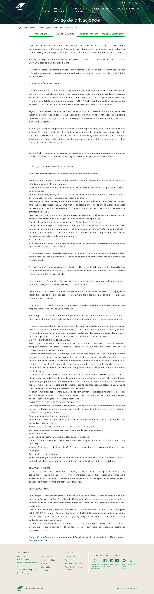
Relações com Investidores (27, 563)
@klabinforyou (95, 568)
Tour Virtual (45, 571)
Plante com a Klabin (48, 560)
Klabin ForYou (46, 557)
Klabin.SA (117, 564)
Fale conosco (70, 557)
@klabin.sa (95, 564)
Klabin (112, 564)
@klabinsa (131, 564)
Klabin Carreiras (23, 573)
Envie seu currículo (72, 560)
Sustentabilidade (100, 9)
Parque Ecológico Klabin (26, 566)
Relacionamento (130, 9)
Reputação (116, 9)
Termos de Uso (39, 540)
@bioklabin (95, 566)
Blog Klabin (45, 567)
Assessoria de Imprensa (74, 564)
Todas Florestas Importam (27, 570)
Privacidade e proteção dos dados (126, 588)
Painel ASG (45, 564)
